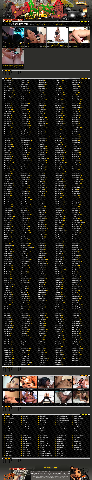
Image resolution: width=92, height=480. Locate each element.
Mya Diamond (58, 235)
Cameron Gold (25, 92)
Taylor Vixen (75, 253)
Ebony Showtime (44, 418)
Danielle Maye (25, 228)
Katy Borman (41, 235)
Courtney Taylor (25, 206)
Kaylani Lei (41, 237)
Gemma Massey (25, 325)
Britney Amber (8, 350)
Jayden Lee (41, 130)
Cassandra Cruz (25, 125)
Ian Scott (40, 92)
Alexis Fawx (7, 130)
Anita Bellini (7, 222)
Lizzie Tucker (58, 107)
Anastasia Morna (8, 183)
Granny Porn (60, 427)
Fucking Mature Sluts (62, 416)
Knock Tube (26, 422)
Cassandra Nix (24, 127)
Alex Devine (7, 115)
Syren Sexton (75, 232)
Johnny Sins (41, 179)
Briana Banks (7, 337)
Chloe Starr (24, 167)
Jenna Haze (41, 144)
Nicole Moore (58, 265)
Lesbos (58, 449)
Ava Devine (7, 274)
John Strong (41, 173)
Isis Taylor (40, 103)
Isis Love (40, 101)
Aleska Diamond (8, 111)
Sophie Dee (75, 195)
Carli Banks (24, 109)
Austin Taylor (7, 267)
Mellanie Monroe (59, 185)
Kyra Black (41, 315)
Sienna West (75, 165)
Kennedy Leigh (42, 265)
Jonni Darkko (41, 183)
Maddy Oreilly (59, 148)
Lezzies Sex (60, 453)
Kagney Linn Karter (43, 204)
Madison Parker (59, 156)
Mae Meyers (58, 160)
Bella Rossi (7, 288)
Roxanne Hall (75, 80)
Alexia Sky (7, 125)
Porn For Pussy (77, 441)
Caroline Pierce (25, 119)
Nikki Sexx (58, 280)
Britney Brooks (8, 352)
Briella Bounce (8, 348)
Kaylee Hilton (41, 241)
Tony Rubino (75, 288)
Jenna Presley (41, 146)
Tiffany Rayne (75, 280)
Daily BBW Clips (44, 443)
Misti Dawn (58, 226)
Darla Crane (24, 237)
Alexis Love (7, 134)
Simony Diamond (76, 179)
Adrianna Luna (8, 92)
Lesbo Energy (60, 443)
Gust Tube (25, 418)
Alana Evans (7, 103)
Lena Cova (41, 346)
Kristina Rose (41, 307)
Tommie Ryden (76, 286)
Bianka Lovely (7, 302)
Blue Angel (7, 315)
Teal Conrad (75, 257)
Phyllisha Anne (59, 321)
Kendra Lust (41, 261)
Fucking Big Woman (45, 451)
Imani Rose (41, 95)
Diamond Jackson (25, 259)
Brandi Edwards (8, 321)
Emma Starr (24, 288)
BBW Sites (42, 439)
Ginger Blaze (24, 342)
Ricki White (58, 348)
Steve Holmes (75, 216)
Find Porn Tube (77, 447)
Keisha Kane (41, 245)
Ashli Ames (7, 257)
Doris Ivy (23, 276)
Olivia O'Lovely (59, 300)
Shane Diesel (75, 144)
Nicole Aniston (59, 263)
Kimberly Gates (42, 290)
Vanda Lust (75, 311)
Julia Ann (40, 193)
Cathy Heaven (24, 134)
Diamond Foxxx (25, 257)
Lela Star (40, 344)
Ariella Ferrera (7, 239)
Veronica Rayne (76, 323)
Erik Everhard (24, 298)
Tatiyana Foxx (75, 249)
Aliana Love (7, 142)
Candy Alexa (24, 97)
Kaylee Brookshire (43, 239)
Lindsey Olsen (58, 92)
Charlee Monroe (25, 144)
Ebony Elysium (26, 451)
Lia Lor (57, 86)
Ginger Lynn (24, 344)
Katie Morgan (41, 224)
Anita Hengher (7, 226)
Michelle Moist (59, 204)
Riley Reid (58, 352)
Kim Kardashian (42, 288)
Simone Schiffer (76, 175)
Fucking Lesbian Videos (46, 455)
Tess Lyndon (75, 267)
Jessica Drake (41, 160)
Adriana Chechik (8, 90)
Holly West (41, 86)
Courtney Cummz (25, 204)
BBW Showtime (44, 437)
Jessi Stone (41, 156)
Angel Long (7, 195)
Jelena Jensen (41, 140)
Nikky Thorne (58, 282)
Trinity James (75, 298)
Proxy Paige (58, 327)
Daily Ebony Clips (27, 443)
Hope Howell (41, 90)
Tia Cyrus (74, 272)
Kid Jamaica (41, 278)
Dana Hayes (24, 216)
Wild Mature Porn (78, 435)
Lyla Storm (58, 144)
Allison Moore (7, 156)
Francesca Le (24, 315)
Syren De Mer (75, 230)
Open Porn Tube (78, 449)
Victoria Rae (75, 333)
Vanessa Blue (75, 313)
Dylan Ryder (24, 280)
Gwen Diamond (25, 348)
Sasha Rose (75, 123)
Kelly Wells (41, 257)
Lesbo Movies (60, 445)
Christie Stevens (25, 169)
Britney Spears (7, 354)
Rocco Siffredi (58, 358)
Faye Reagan (24, 311)
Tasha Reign (75, 245)
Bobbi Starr (7, 319)
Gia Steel (23, 333)
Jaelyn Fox (41, 111)
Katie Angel (41, 220)
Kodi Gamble (41, 300)
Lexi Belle (40, 350)
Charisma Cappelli (25, 140)
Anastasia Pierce (8, 185)
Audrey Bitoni (7, 263)
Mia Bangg (58, 191)
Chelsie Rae (24, 154)
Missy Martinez (59, 220)
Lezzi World (60, 455)
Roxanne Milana (76, 82)
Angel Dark (7, 193)
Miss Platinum (58, 218)
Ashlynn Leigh (8, 259)
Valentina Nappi (76, 307)
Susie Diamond (76, 228)
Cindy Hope (24, 183)
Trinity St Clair (76, 302)
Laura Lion (41, 327)
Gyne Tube (25, 420)
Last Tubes (46, 403)
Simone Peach (75, 173)
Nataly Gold (58, 253)
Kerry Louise (41, 267)
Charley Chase (24, 148)
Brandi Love (7, 323)
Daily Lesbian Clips (45, 445)
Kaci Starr (40, 202)
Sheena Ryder (75, 154)
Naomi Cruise (58, 243)
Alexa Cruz (7, 117)
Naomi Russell (59, 245)
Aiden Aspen (7, 99)
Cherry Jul (23, 156)
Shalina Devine (76, 142)
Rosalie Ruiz (58, 364)
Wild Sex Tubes (11, 388)
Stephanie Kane (76, 214)
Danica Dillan (24, 226)
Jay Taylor (40, 125)
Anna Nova (7, 228)
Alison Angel (7, 148)
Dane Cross (24, 220)
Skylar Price (75, 185)
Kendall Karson (42, 259)
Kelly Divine (41, 247)
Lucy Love (58, 132)
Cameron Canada (25, 90)
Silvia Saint (75, 169)
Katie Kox (40, 222)
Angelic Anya (7, 204)
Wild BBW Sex (77, 433)
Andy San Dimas (8, 189)
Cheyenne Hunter (25, 160)
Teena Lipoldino (76, 261)
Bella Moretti (7, 286)
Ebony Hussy (43, 416)
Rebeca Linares (59, 342)
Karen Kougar (41, 210)
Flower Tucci (24, 313)
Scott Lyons (75, 134)
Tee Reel (74, 259)
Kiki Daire (40, 284)
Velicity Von (75, 319)
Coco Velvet (24, 202)
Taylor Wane (75, 255)
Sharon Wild (75, 146)
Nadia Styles (58, 241)
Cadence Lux (24, 88)
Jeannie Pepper (42, 138)
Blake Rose (7, 309)
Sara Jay (74, 109)
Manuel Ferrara (59, 169)
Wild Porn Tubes (9, 447)
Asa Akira (6, 243)
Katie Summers (42, 228)
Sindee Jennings (76, 181)
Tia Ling (74, 274)
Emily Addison (25, 282)
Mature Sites (77, 420)
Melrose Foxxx (59, 187)
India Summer (41, 97)
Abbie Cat (6, 86)
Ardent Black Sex (27, 439)
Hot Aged (59, 431)
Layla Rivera (41, 333)
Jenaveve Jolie (41, 142)
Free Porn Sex (77, 445)
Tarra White (75, 243)
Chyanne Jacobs (25, 179)
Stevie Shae (75, 218)
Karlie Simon (41, 214)
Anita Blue (7, 224)
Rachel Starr (58, 331)
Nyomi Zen (58, 298)
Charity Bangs (24, 142)
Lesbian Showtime (61, 439)
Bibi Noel (6, 305)
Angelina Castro (8, 212)
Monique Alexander (60, 230)
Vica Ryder (75, 327)
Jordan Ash (41, 185)
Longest (46, 24)
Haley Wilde (24, 354)
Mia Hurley (58, 193)
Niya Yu (57, 290)
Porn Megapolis (78, 424)
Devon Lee (24, 255)
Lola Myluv (58, 113)
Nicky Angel (58, 261)
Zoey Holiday (75, 358)
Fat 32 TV (42, 447)
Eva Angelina (24, 300)
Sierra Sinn (75, 167)
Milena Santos (58, 210)
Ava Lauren (7, 276)
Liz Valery (57, 101)
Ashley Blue (7, 247)
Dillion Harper (24, 267)
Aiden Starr (7, 101)
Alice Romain (7, 144)
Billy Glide (7, 307)
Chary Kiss (24, 150)
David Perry (24, 241)
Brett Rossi (7, 335)
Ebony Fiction (26, 453)
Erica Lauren (24, 296)
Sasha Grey (75, 121)
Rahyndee (57, 333)
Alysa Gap (6, 160)
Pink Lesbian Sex (78, 422)
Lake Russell (41, 319)
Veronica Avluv (76, 321)
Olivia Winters (58, 302)
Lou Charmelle (59, 123)
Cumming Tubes (44, 441)
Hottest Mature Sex (61, 435)
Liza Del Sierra (59, 103)
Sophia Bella (75, 191)
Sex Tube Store (26, 433)
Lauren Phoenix (42, 329)
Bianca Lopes (7, 300)
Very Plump (77, 431)
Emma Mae (24, 286)
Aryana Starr (7, 241)
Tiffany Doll (75, 276)
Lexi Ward (40, 356)
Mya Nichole (58, 237)
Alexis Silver (7, 136)
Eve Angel (23, 305)
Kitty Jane (40, 296)
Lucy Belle (58, 125)
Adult (6, 453)
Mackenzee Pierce (59, 146)
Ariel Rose (6, 237)
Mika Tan (57, 208)
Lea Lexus (40, 335)
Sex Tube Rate (26, 431)
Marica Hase (58, 173)
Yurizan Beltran (76, 354)
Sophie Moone (76, 200)
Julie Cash (40, 197)
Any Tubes (25, 416)
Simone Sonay (75, 177)
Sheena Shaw (75, 156)
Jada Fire (40, 107)
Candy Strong (24, 103)
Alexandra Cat (7, 123)
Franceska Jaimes (25, 317)
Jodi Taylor (41, 171)
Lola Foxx (57, 111)
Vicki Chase (75, 329)
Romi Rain (58, 360)
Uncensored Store (9, 443)
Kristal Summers (42, 305)
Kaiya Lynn (41, 206)
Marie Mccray (58, 175)
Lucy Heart (58, 127)
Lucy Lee (57, 130)
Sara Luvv (74, 111)
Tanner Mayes (75, 237)
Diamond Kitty (25, 261)
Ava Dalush (7, 272)
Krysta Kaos (41, 309)
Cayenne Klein (25, 136)
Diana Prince (24, 265)
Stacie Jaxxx (75, 208)
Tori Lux (74, 292)
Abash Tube (8, 451)
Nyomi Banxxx (59, 296)
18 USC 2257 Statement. (53, 479)
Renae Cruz (58, 346)
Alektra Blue (7, 109)
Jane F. (40, 115)
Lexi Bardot (41, 348)
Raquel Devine (59, 337)
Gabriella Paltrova (25, 321)
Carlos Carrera (24, 111)
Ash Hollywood (8, 245)
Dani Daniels (24, 222)
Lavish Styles (41, 331)
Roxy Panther (75, 86)
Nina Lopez (58, 288)
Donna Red (24, 274)
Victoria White (76, 335)
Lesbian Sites (60, 441)
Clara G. (23, 189)
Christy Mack (24, 177)
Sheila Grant (75, 158)
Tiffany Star (75, 282)
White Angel (75, 344)
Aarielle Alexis (8, 82)
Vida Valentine (76, 337)
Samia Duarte (75, 103)
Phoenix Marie (59, 319)
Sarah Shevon (75, 115)
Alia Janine (7, 140)
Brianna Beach (7, 340)
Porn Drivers (8, 437)
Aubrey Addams (8, 261)
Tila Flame (75, 284)
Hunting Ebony (43, 427)
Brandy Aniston (8, 325)
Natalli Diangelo (59, 251)
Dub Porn (11, 403)
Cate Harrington (25, 132)
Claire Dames (24, 187)
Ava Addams (7, 270)
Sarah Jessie (75, 113)
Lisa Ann (57, 97)
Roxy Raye (75, 88)
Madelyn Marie (59, 150)
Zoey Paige (75, 360)
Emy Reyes (24, 290)
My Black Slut (43, 429)
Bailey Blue (7, 278)
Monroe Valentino (59, 232)
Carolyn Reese (24, 121)
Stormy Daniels (76, 220)
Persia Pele (58, 313)
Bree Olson (7, 333)
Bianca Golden (8, 298)
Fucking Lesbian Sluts (45, 453)
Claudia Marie (24, 195)
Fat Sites (42, 449)
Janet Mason (41, 117)
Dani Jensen (24, 224)
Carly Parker (24, 113)
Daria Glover (24, 235)
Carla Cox (23, 107)
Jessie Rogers (41, 167)
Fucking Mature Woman (63, 420)
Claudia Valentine (25, 200)
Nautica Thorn (58, 257)
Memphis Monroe (59, 189)
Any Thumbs (8, 455)
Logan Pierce (58, 109)
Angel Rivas (7, 200)
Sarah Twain (75, 117)
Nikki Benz (58, 272)
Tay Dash (74, 251)
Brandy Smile (7, 327)
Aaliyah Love (7, 80)
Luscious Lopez (59, 138)
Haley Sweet (24, 352)
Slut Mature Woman (79, 429)
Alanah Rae (7, 105)
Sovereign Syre (76, 202)
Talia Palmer (75, 235)
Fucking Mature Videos (62, 418)
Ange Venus (7, 191)
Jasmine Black (41, 119)
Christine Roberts (25, 175)
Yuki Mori (74, 352)
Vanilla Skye (75, 317)
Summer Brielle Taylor (78, 222)
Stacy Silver (75, 210)
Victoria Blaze (75, 331)
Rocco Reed (58, 356)
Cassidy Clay (24, 130)
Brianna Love (7, 344)
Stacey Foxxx (75, 204)
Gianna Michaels (25, 337)
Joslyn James (41, 187)
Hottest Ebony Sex (44, 424)
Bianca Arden (7, 296)
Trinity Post (75, 300)
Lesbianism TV (60, 437)
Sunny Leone (75, 226)
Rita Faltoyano (59, 354)
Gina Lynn (23, 340)
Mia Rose (57, 197)
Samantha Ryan (76, 99)
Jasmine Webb (41, 123)
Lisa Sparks (58, 99)
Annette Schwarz (8, 230)
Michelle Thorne (59, 206)
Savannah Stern (76, 127)
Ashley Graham (8, 251)
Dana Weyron (24, 218)
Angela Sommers (8, 202)
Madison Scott (58, 158)
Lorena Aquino (59, 121)
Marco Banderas (59, 171)
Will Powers (75, 346)
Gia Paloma (24, 331)
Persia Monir (58, 311)
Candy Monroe (25, 101)
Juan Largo (41, 189)
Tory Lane (74, 294)
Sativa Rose (75, 125)
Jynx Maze (41, 200)
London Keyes (58, 115)
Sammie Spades (76, 105)
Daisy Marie (24, 210)
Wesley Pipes (75, 342)
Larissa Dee (41, 325)
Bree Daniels (7, 331)
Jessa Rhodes (41, 154)
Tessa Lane (75, 270)
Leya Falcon (58, 80)
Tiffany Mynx (75, 278)
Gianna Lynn (24, 335)
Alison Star (7, 150)
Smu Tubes (25, 435)
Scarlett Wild (75, 132)
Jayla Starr (40, 132)
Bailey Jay (6, 282)
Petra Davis (58, 317)
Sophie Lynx (75, 197)
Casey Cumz (24, 123)
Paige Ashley (58, 305)
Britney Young (7, 356)
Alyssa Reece (7, 165)
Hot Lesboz (59, 433)
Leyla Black (58, 82)
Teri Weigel (75, 265)
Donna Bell (24, 270)
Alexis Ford (7, 132)
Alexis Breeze (7, 127)
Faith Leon (24, 309)
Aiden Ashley (7, 97)
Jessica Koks (41, 165)
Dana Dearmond (25, 214)
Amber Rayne (7, 173)
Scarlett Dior (75, 130)
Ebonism (25, 447)
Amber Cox (7, 171)
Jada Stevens (41, 109)
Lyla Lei (57, 142)
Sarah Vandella (76, 119)
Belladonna (7, 290)
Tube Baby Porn (27, 437)
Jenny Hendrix (41, 152)
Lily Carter (58, 88)
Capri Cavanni (24, 105)
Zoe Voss (74, 356)
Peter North (58, 315)
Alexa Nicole (7, 121)
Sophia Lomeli (76, 193)
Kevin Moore (41, 270)
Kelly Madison (42, 253)
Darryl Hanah (24, 239)
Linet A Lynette (59, 95)
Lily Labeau (58, 90)
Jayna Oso (40, 134)
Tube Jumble (8, 441)
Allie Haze (6, 152)
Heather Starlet (25, 360)
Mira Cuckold (58, 212)
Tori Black (74, 290)
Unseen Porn (8, 445)
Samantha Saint (76, 101)
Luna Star (57, 136)
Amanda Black (8, 169)
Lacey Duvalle (41, 317)
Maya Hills (58, 179)
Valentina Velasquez (77, 309)
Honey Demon (41, 88)
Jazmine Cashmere (43, 136)
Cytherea (23, 208)
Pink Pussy (58, 323)
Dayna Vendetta (25, 243)
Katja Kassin (41, 230)
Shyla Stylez (75, 162)
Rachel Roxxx (58, 329)
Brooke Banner (8, 362)
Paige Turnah (58, 307)
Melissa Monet (59, 183)
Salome (74, 95)
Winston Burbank (76, 348)
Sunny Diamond (76, 224)
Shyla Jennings (76, 160)
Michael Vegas (59, 200)
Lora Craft (57, 117)
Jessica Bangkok (42, 158)
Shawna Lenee (76, 148)
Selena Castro (75, 136)
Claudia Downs (25, 193)
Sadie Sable (75, 92)
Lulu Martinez (58, 134)
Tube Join (46, 388)
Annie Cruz (7, 232)
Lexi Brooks (41, 352)
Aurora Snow (7, 265)
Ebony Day (25, 449)
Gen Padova (24, 327)
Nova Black (58, 294)
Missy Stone (58, 224)
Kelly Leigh (41, 251)
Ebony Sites (43, 420)
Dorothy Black (25, 278)
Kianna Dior (41, 272)
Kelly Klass (41, 249)
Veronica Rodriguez (77, 325)
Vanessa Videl (75, 315)
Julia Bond (40, 195)
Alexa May (7, 119)
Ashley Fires (7, 249)
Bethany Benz (7, 292)
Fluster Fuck (28, 403)
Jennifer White (42, 150)
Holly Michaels (42, 82)
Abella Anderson (8, 88)
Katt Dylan (41, 232)
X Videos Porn (77, 443)
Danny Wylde (24, 230)
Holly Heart (41, 80)
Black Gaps (25, 441)
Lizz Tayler (58, 105)
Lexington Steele (42, 358)
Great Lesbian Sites (61, 429)
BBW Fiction (43, 433)
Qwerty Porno (9, 439)
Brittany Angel (7, 358)
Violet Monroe (76, 340)
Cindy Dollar (24, 181)
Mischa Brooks (59, 216)
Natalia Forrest (59, 247)
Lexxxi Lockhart (42, 360)
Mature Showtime (78, 418)
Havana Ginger (25, 358)
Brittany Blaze (7, 360)
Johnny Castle (41, 175)
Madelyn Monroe (59, 152)
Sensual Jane (75, 138)
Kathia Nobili (41, 218)
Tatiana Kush (75, 247)
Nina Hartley (58, 284)
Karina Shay (41, 212)
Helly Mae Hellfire (26, 362)
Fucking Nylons (61, 422)
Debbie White (24, 245)
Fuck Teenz (59, 424)
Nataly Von (58, 255)
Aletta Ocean (7, 113)
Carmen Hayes (25, 117)
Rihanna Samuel (59, 350)
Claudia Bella (24, 191)
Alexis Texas (7, 138)
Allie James (7, 154)
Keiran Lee (41, 243)
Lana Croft (41, 321)
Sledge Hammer (76, 187)
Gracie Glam (24, 346)
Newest (38, 24)
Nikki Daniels (58, 276)
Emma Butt (24, 284)
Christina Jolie (24, 171)
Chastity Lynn (24, 152)
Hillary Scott (24, 364)
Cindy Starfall (24, 185)
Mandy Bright (58, 165)
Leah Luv (40, 340)
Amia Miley (7, 175)
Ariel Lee (6, 235)
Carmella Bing (24, 115)
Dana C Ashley (25, 212)
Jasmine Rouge (42, 121)
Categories (59, 24)
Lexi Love (40, 354)
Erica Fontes (24, 294)
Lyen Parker (58, 140)
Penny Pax (58, 309)
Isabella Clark (41, 99)
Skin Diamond (75, 183)
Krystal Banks (41, 311)
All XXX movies (28, 388)
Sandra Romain (76, 107)
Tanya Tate (75, 239)
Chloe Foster (24, 165)
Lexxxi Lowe (41, 362)
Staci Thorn (75, 206)
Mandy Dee (58, 167)
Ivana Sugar (41, 105)
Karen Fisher (41, 208)
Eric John (23, 292)
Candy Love (24, 99)
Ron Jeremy (58, 362)
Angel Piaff (7, 197)
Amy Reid (6, 181)
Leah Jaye (40, 337)
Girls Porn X (77, 439)
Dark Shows (26, 445)
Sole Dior (74, 189)
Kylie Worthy (41, 313)
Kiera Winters (41, 282)
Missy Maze (58, 222)
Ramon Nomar (59, 335)
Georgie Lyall (24, 329)
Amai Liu (6, 167)
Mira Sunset (58, 214)
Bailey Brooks (7, 280)
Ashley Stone (7, 253)
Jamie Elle (40, 113)
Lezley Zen (58, 84)
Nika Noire (58, 267)
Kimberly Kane (42, 292)
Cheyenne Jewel (25, 162)
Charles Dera (24, 146)
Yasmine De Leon (76, 350)
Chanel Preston (25, 138)
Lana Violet (41, 323)
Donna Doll (24, 272)
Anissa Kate (7, 220)
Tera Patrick (75, 263)
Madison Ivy (58, 154)
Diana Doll (24, 263)
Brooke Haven (7, 364)
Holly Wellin (41, 84)
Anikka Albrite (8, 218)
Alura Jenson (7, 158)
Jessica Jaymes (42, 162)
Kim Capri (40, 286)
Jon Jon (40, 181)
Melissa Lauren (59, 181)
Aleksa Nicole (7, 107)
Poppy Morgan (59, 325)
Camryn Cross (24, 95)
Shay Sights (75, 150)
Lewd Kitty (59, 451)
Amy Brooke (7, 179)
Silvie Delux (75, 171)
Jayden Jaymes (42, 127)
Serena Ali (74, 140)
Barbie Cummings (8, 284)
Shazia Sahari (75, 152)
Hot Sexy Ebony (44, 422)
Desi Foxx (23, 253)
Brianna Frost (7, 342)
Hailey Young (24, 350)
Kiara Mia (40, 276)
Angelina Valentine (9, 214)
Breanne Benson (8, 329)
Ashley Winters (8, 255)
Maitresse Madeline (60, 162)
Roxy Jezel (75, 84)
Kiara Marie (41, 274)
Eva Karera (24, 302)
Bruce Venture (24, 84)
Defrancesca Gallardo (26, 247)
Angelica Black (8, 208)
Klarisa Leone (41, 298)
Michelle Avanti (59, 202)
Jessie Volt (40, 169)
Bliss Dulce (7, 313)
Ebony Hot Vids (27, 455)
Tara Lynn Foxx (76, 241)
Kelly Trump (41, 255)
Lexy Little (41, 364)
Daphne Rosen (24, 232)
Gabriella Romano (25, 323)
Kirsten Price (41, 294)
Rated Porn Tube (27, 429)
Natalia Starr (58, 249)
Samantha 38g (75, 97)
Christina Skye (25, 173)
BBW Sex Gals (43, 435)
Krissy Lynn (41, 302)
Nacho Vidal (58, 239)
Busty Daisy (24, 86)
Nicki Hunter (58, 259)
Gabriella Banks (25, 319)
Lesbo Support (60, 447)
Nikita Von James (59, 270)
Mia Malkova (58, 195)
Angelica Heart (8, 210)
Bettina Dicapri (8, 294)
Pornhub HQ (63, 403)
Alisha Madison (8, 146)
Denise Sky (24, 249)
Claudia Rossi (24, 197)
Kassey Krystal (42, 216)
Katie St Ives (41, 226)
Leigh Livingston (42, 342)
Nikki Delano (58, 278)
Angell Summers (8, 216)
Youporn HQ (8, 449)
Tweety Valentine (76, 305)
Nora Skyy (58, 292)
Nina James (58, 286)
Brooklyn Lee (24, 82)
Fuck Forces (81, 403)
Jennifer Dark (41, 148)
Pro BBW (76, 427)
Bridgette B (7, 346)
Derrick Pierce (24, 251)
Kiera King (41, 280)
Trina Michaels (76, 296)
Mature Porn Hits (78, 416)
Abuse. (61, 479)
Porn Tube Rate (26, 424)
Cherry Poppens (25, 158)
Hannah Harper (25, 356)
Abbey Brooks (7, 84)
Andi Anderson (8, 187)
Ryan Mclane (75, 90)
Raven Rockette (59, 340)
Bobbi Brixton (7, 317)
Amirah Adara (7, 177)
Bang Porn (81, 388)
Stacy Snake (75, 212)
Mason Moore (58, 177)
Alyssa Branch (7, 162)
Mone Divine (58, 228)
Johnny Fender (42, 177)
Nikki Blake (58, 274)
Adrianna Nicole (8, 95)
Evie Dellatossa (25, 307)
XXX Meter (77, 437)
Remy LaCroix (59, 344)
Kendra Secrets (42, 263)
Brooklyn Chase (25, 80)
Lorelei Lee (58, 119)
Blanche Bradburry (9, 311)
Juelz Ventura (41, 191)
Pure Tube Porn (26, 427)
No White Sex (43, 431)
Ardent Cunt (63, 388)
